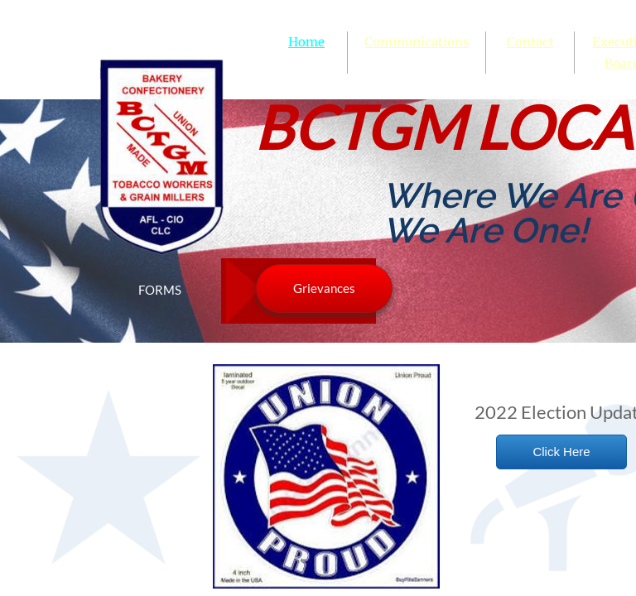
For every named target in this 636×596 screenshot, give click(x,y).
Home (306, 42)
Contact (530, 42)
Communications (416, 42)
